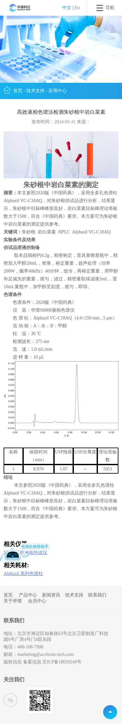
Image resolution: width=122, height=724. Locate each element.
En (77, 7)
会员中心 (37, 600)
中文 (66, 7)
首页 (17, 90)
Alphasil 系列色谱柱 (23, 573)
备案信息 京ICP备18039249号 (52, 661)
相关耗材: (16, 565)
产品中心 (28, 595)
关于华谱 (13, 600)
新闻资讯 (51, 595)
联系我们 (97, 595)
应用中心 (57, 90)
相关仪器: (16, 544)
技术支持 (35, 90)
